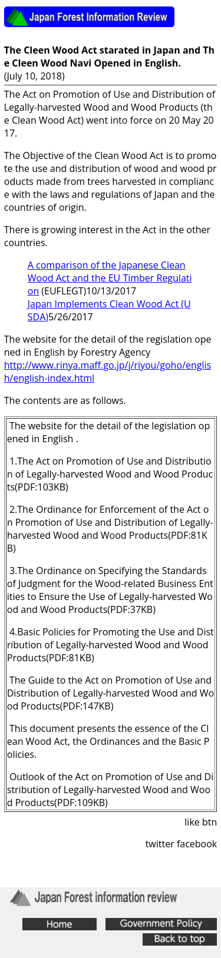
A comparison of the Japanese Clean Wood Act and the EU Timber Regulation (110, 277)
